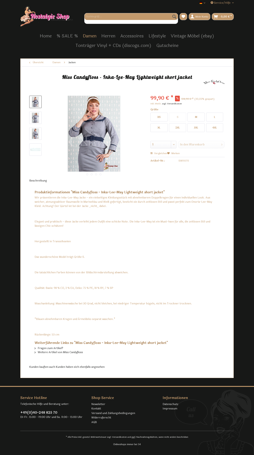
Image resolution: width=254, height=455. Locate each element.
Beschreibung (38, 181)
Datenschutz (170, 404)
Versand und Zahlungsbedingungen (113, 413)
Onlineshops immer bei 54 (127, 444)
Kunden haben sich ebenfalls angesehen (80, 367)
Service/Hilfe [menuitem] (221, 3)
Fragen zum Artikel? (49, 348)
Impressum (170, 409)
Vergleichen (158, 153)
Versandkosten (119, 437)
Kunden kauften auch (42, 367)
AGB (94, 422)
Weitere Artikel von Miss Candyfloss (59, 352)
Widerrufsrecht (101, 418)
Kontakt (96, 409)
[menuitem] (131, 18)
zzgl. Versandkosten (172, 103)
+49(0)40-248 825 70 (38, 412)
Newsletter (98, 404)
